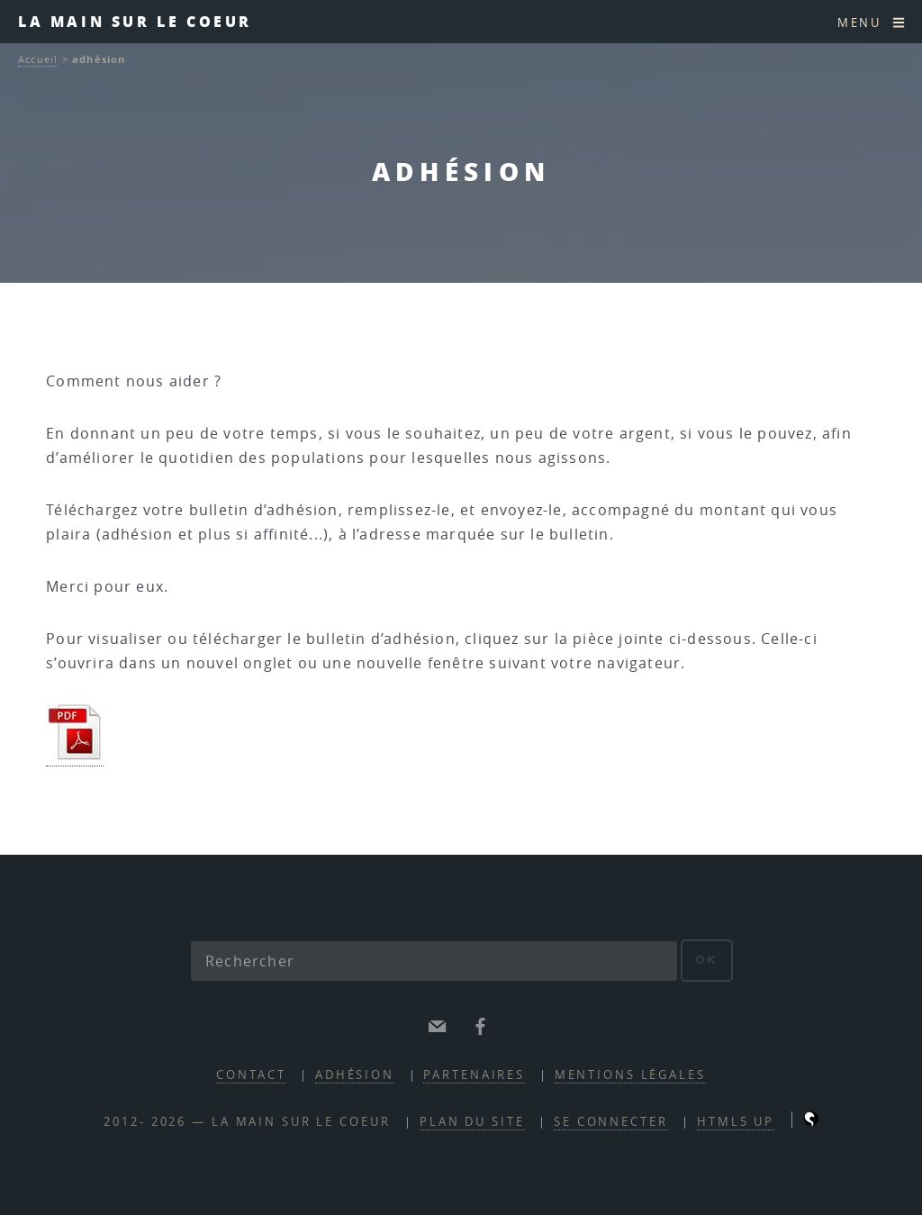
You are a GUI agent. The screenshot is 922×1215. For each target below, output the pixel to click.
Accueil (38, 59)
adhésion (354, 1075)
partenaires (474, 1075)
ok (707, 959)
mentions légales (630, 1075)
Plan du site (472, 1121)
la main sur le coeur (135, 21)
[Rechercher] (434, 961)
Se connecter (611, 1121)
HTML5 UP (735, 1121)
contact (250, 1075)
